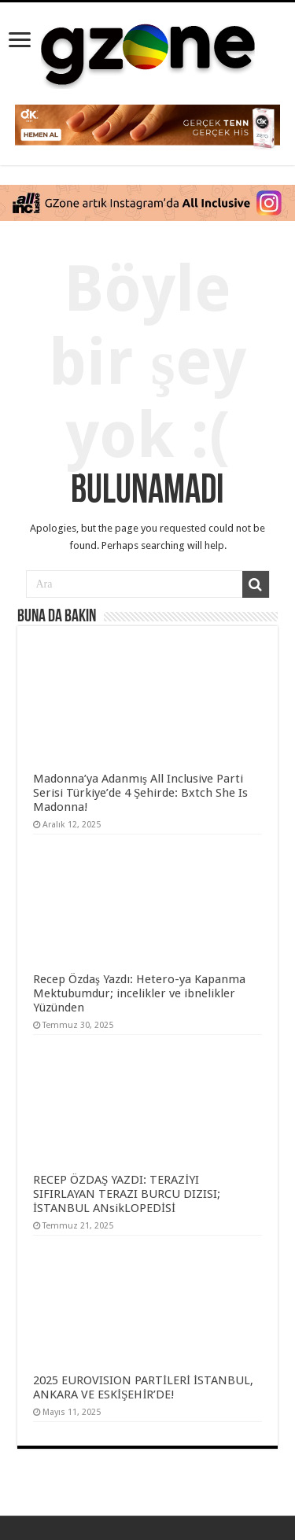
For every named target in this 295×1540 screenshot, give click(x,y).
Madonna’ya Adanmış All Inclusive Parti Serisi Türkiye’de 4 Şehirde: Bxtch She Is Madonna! (140, 793)
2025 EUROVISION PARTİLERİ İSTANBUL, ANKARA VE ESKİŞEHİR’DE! (143, 1387)
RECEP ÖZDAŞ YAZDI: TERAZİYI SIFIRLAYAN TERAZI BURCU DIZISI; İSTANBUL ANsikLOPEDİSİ (126, 1194)
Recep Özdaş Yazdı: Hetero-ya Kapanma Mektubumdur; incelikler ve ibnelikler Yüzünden (139, 993)
